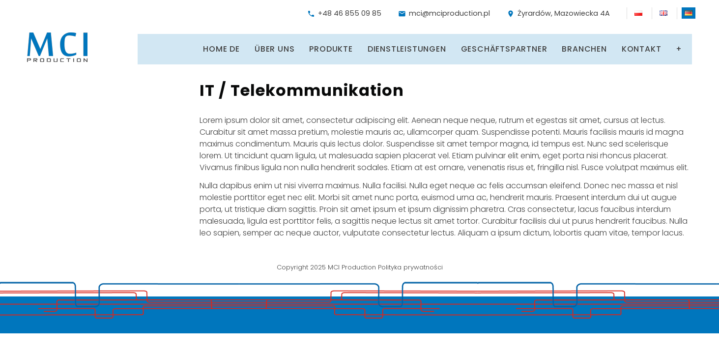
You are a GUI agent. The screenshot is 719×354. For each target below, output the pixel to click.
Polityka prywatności (410, 264)
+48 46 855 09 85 (344, 13)
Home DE (202, 47)
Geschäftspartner (484, 47)
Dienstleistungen (387, 47)
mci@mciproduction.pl (444, 13)
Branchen (565, 47)
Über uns (255, 47)
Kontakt (622, 47)
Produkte (311, 47)
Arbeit (671, 47)
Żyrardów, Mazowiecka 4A (558, 13)
